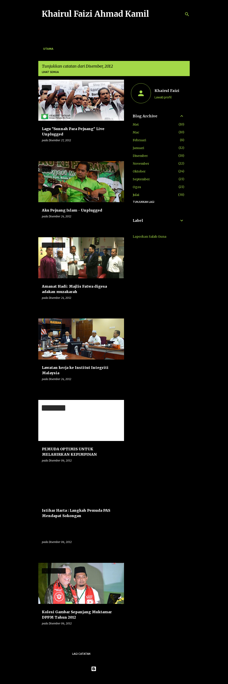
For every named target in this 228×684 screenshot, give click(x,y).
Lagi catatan (81, 653)
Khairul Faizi (167, 90)
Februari (139, 140)
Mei (135, 125)
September (141, 179)
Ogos (137, 187)
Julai (136, 195)
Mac (136, 132)
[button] (117, 149)
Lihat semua (50, 72)
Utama (48, 48)
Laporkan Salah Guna (149, 237)
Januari (138, 148)
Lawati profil (163, 97)
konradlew (123, 677)
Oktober (139, 171)
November (141, 164)
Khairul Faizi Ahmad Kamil (95, 14)
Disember (140, 156)
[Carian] (187, 14)
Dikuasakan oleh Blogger (114, 669)
